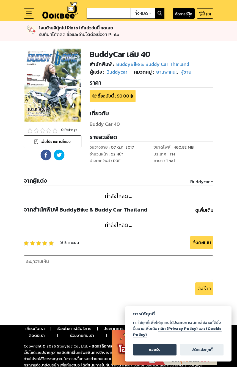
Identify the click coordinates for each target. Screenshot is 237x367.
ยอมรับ (155, 349)
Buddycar (200, 181)
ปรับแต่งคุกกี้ (202, 349)
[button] (45, 154)
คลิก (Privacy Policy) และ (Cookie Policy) (177, 332)
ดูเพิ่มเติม (204, 210)
